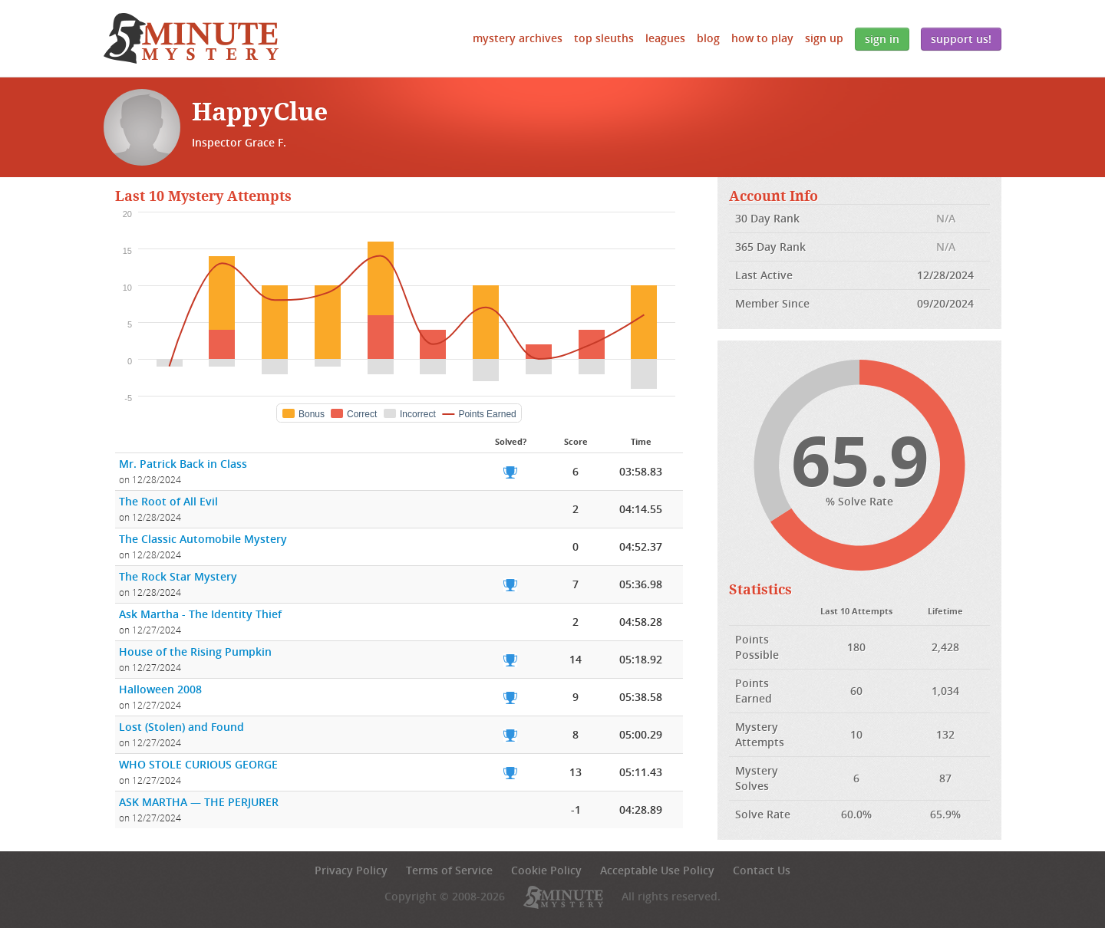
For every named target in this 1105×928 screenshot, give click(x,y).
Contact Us (761, 870)
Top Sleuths (604, 38)
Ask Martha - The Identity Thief (200, 614)
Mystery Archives (517, 38)
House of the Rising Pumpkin (195, 651)
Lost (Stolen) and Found (181, 726)
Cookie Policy (546, 870)
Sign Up (824, 38)
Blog (708, 38)
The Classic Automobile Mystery (203, 538)
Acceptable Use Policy (657, 870)
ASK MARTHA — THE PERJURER (199, 802)
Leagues (665, 38)
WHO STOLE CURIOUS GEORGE (198, 764)
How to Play (762, 38)
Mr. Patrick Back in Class (183, 463)
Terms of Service (449, 870)
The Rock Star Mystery (178, 576)
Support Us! (961, 38)
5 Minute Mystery (191, 38)
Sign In (882, 38)
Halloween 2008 (160, 689)
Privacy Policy (351, 870)
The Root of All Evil (168, 501)
